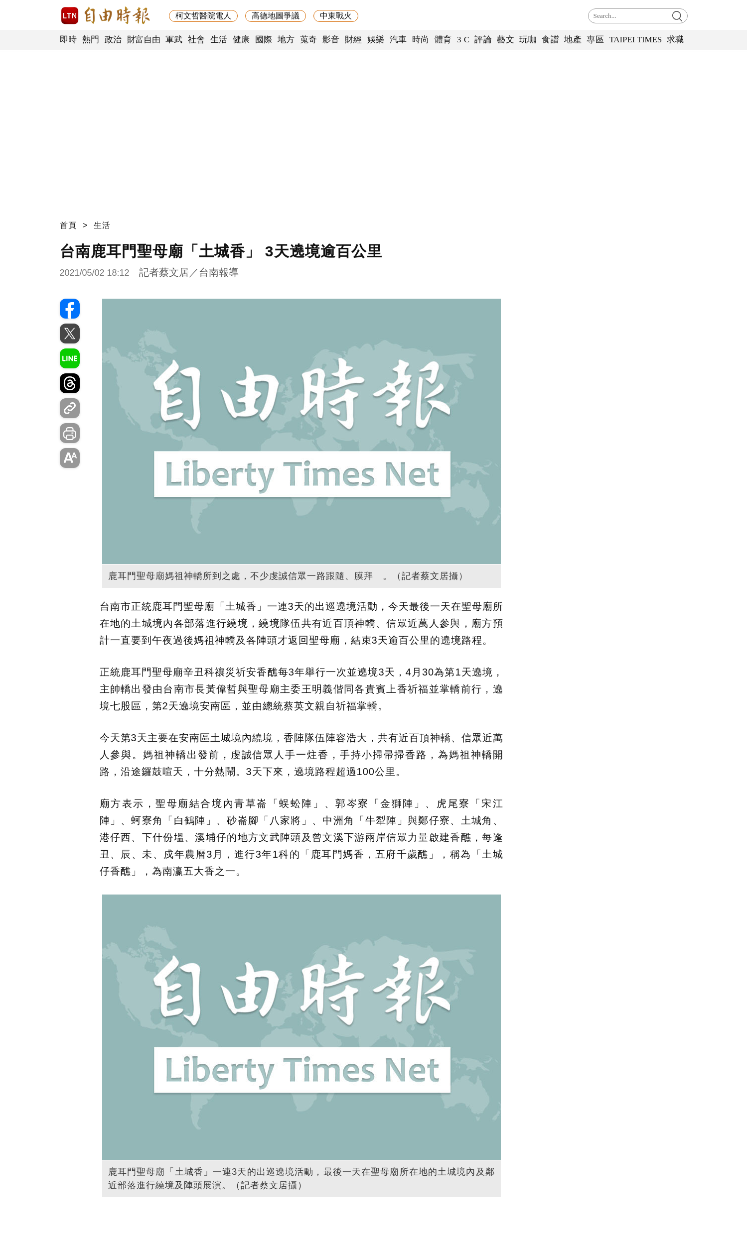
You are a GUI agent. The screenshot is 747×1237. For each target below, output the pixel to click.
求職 (675, 39)
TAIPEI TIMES (635, 39)
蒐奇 (308, 39)
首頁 (68, 225)
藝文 (505, 39)
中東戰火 (336, 15)
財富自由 (143, 39)
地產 (573, 39)
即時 (68, 39)
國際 (264, 39)
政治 (113, 39)
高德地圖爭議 (275, 15)
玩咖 (528, 39)
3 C (463, 39)
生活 (219, 39)
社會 (196, 39)
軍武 (174, 39)
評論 (483, 39)
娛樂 (376, 39)
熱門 (91, 39)
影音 (331, 39)
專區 (595, 39)
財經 (353, 39)
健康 (241, 39)
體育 (443, 39)
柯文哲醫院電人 (203, 15)
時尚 (421, 39)
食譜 (550, 39)
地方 (286, 39)
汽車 (398, 39)
